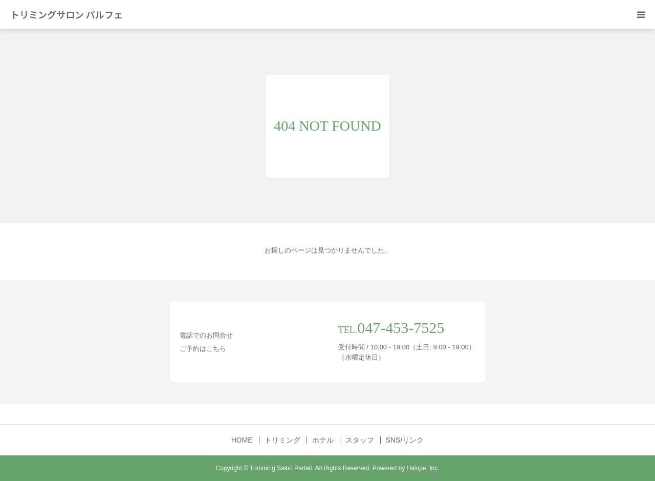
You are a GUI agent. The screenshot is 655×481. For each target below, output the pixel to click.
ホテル (323, 440)
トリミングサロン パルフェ (66, 14)
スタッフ (359, 440)
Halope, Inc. (422, 468)
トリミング (282, 440)
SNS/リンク (405, 440)
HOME (242, 440)
